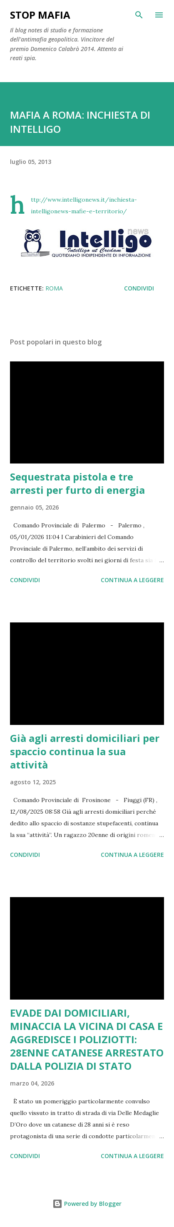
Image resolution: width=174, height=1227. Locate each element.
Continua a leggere (132, 580)
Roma (54, 288)
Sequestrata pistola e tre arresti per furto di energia (77, 483)
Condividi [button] (139, 288)
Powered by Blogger (87, 1203)
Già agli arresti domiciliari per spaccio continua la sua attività (84, 751)
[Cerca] (139, 15)
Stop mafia (40, 15)
